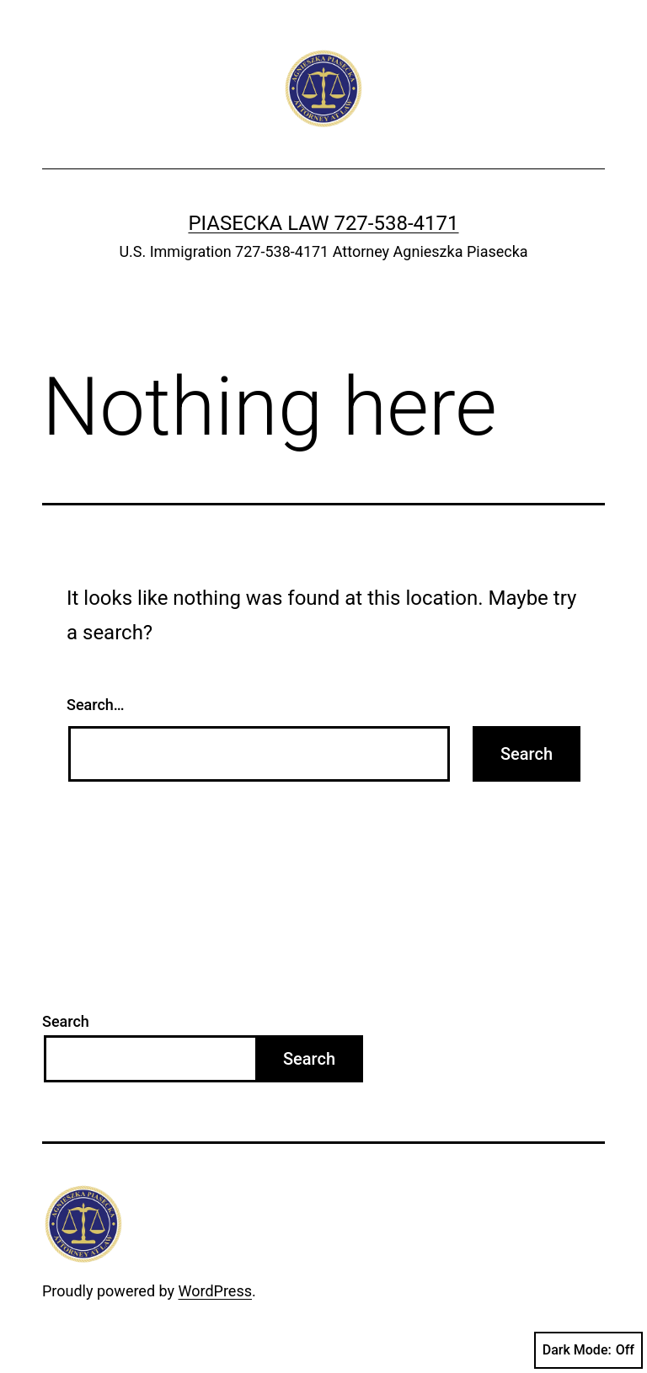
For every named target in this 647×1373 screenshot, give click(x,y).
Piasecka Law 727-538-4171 (323, 223)
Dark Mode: (588, 1350)
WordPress (215, 1291)
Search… (96, 704)
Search (65, 1021)
